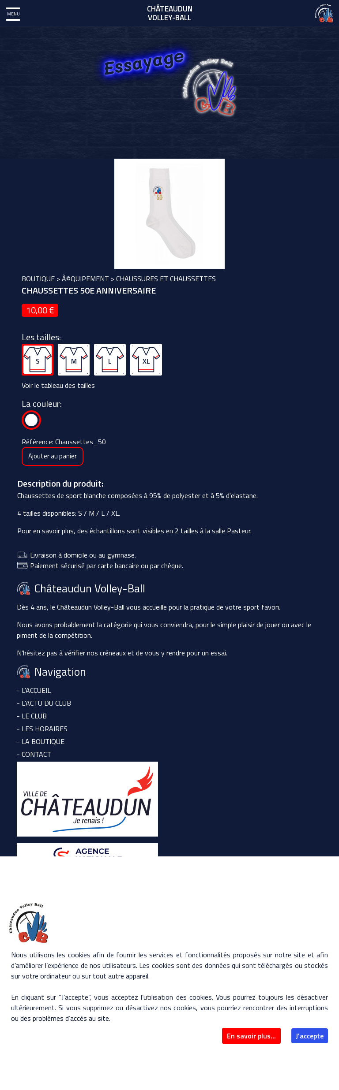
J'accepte (310, 1035)
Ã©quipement (85, 278)
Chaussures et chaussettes (166, 278)
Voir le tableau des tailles (58, 385)
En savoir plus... (251, 1035)
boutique (38, 278)
